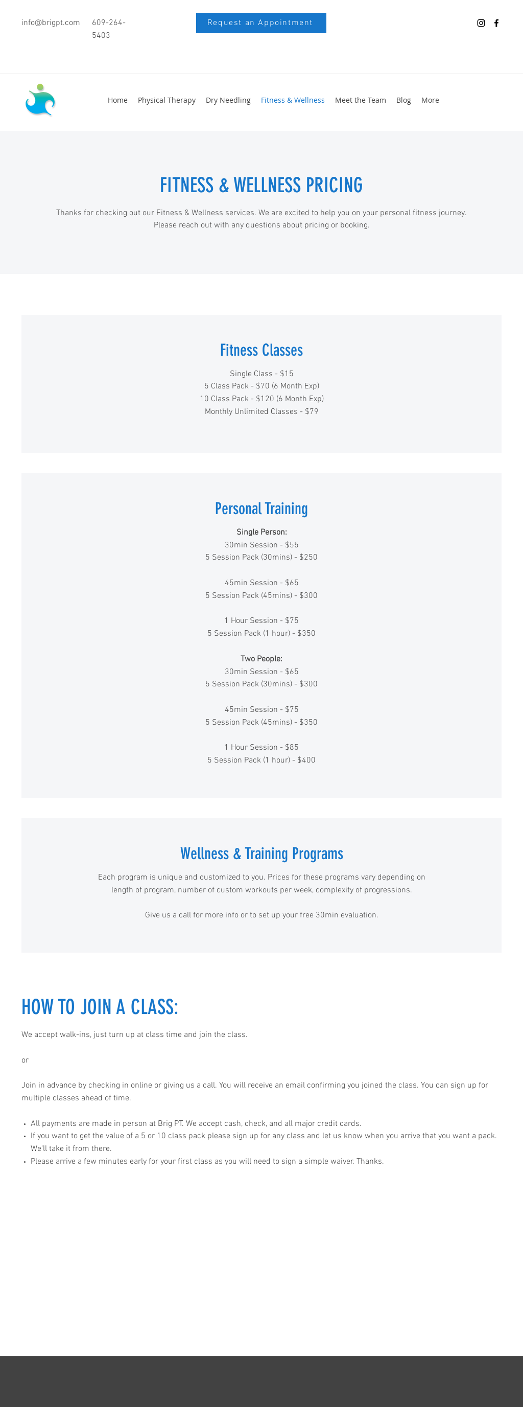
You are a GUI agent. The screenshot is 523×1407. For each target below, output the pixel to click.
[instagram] (481, 23)
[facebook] (496, 23)
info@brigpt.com (50, 23)
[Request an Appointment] (261, 23)
